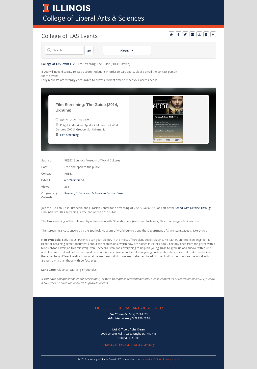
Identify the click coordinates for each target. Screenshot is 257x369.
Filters (125, 50)
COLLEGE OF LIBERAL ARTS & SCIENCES (128, 308)
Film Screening (69, 135)
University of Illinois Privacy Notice (160, 359)
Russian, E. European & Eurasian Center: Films (93, 193)
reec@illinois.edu (75, 180)
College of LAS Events (56, 64)
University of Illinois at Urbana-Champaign (128, 345)
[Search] (88, 50)
